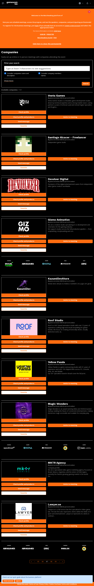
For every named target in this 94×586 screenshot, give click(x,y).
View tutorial (8, 581)
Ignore (18, 581)
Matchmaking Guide (44, 38)
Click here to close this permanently (47, 44)
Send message (23, 121)
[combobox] (47, 69)
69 (56, 561)
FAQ (55, 38)
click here (57, 31)
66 (43, 561)
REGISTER (50, 34)
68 (51, 561)
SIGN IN (43, 34)
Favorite (24, 126)
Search (85, 84)
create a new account (72, 26)
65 (38, 561)
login (37, 26)
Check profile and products (23, 117)
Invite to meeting (70, 117)
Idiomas (81, 3)
